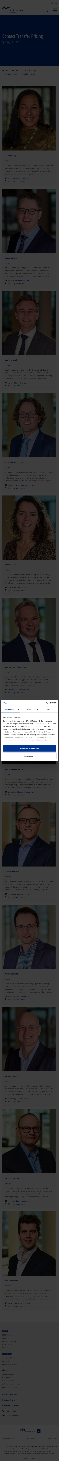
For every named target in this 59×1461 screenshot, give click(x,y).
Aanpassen (30, 756)
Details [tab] (29, 709)
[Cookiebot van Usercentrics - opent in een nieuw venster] (46, 702)
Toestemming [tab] (10, 709)
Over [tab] (49, 709)
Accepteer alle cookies (29, 748)
